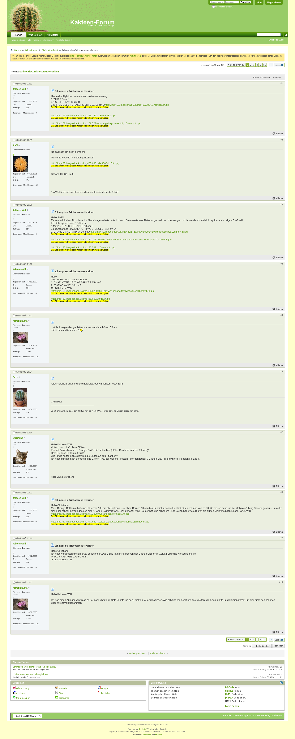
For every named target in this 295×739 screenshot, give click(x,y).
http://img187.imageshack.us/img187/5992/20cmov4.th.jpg (83, 247)
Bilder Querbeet (50, 50)
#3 (281, 204)
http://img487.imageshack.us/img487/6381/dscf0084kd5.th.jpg (85, 163)
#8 (281, 492)
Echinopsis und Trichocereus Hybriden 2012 (34, 666)
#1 (281, 83)
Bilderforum (31, 50)
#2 (281, 139)
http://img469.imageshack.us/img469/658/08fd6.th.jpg (80, 298)
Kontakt (227, 715)
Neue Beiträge (18, 40)
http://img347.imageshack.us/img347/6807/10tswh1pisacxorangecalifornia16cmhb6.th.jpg (100, 521)
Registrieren (274, 2)
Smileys (229, 690)
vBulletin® (142, 729)
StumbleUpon (23, 697)
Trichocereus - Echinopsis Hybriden (30, 674)
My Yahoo (106, 693)
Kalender (37, 40)
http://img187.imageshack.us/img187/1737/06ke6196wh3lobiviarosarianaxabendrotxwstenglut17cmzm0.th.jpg (111, 239)
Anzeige (276, 77)
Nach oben (278, 646)
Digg (61, 693)
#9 (281, 538)
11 (264, 64)
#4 (281, 263)
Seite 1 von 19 (237, 64)
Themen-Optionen (261, 77)
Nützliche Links (63, 40)
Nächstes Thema (157, 653)
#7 (281, 432)
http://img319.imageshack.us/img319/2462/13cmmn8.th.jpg (83, 115)
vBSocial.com (146, 734)
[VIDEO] (229, 697)
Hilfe (259, 2)
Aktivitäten (52, 35)
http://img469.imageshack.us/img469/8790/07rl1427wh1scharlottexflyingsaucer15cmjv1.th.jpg (102, 291)
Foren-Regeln (232, 706)
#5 (281, 315)
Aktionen (47, 40)
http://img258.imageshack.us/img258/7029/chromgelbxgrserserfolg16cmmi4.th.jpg (96, 123)
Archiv (252, 715)
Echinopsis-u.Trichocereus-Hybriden (39, 71)
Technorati (64, 697)
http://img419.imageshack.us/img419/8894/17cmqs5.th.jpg (137, 104)
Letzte (279, 64)
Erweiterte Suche (276, 40)
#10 (281, 582)
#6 (281, 371)
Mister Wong (22, 688)
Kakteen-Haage (240, 715)
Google (104, 688)
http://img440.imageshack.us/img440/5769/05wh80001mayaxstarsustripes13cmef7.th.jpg (139, 231)
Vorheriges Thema (138, 653)
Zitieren (278, 133)
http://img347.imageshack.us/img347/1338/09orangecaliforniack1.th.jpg (90, 513)
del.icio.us (21, 693)
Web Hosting (263, 715)
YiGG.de (63, 688)
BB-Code (229, 687)
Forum (18, 35)
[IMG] (228, 694)
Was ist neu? (35, 35)
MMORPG (159, 734)
